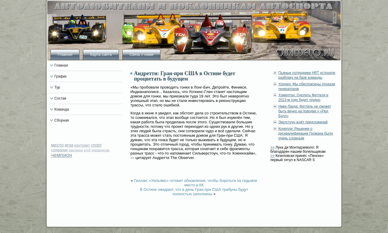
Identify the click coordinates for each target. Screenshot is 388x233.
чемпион (61, 155)
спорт (96, 145)
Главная (65, 54)
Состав (60, 98)
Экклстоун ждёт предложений (303, 122)
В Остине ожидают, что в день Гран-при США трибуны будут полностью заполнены (194, 191)
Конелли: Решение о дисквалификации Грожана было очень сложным (305, 134)
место (57, 144)
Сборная (61, 120)
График (60, 76)
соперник (59, 150)
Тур (57, 87)
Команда (61, 109)
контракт (82, 145)
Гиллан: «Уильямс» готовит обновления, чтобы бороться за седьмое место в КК (195, 182)
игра (69, 145)
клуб (87, 150)
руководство (101, 150)
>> (272, 147)
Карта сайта (100, 54)
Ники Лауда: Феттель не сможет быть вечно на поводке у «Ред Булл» (304, 111)
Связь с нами (141, 54)
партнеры (76, 150)
